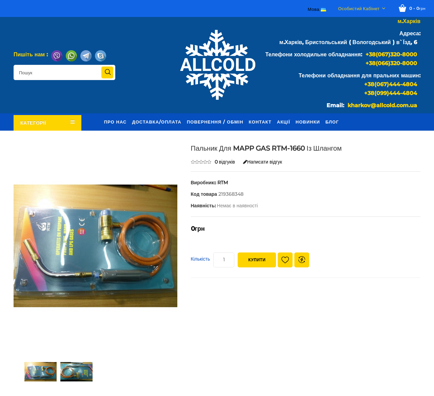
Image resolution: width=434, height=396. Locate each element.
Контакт (260, 122)
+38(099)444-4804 (390, 93)
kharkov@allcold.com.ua (382, 105)
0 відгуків (225, 162)
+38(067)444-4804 (390, 84)
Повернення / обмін (215, 122)
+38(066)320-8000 (391, 63)
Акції (283, 122)
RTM (222, 183)
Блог (332, 122)
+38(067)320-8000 (391, 54)
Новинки (308, 122)
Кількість (200, 259)
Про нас (115, 122)
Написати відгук (262, 162)
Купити (256, 259)
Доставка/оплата (156, 122)
